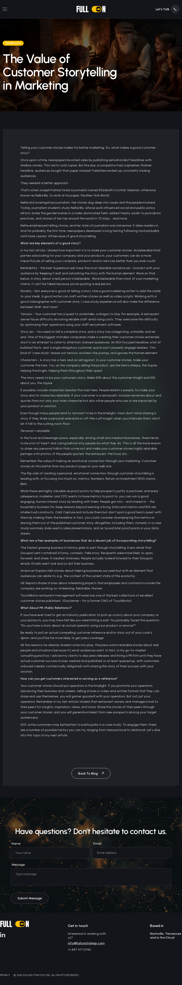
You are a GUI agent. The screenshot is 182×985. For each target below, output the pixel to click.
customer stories (32, 601)
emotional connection (88, 461)
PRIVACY (5, 975)
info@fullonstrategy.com (86, 944)
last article (70, 702)
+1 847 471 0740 (79, 951)
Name (16, 846)
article (40, 250)
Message (18, 867)
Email (97, 846)
